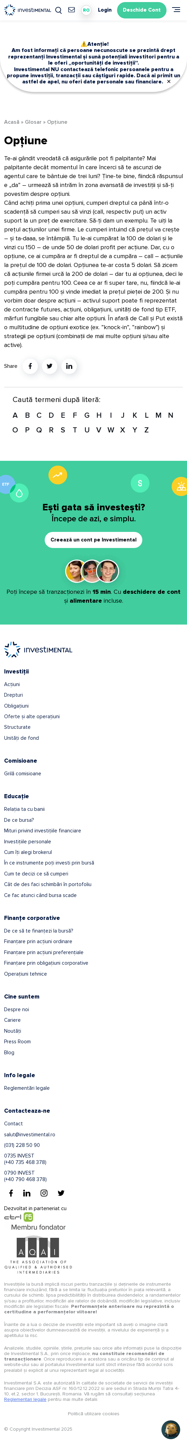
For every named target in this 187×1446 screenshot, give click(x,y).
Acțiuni (12, 684)
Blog (9, 1052)
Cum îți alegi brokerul (28, 852)
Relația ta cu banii (24, 809)
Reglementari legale (25, 1399)
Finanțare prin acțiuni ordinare (38, 941)
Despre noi (16, 1009)
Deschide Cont (142, 10)
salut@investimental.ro (29, 1135)
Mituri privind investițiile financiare (42, 831)
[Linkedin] (26, 1193)
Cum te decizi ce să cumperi (36, 874)
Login (105, 10)
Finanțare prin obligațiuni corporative (46, 963)
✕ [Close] (169, 82)
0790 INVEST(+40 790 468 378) (25, 1176)
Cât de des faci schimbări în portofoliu (47, 884)
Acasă (11, 122)
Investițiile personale (27, 842)
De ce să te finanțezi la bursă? (38, 931)
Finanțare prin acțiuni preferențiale (44, 952)
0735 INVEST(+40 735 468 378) (25, 1159)
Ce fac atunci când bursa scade (40, 895)
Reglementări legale (27, 1088)
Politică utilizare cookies (93, 1414)
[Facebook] (11, 1193)
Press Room (17, 1042)
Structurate (17, 727)
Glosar (33, 122)
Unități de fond (21, 738)
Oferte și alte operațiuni (32, 716)
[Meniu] (176, 9)
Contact (13, 1124)
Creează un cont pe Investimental (93, 540)
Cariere (12, 1020)
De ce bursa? (19, 820)
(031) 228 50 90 (22, 1145)
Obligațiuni (16, 706)
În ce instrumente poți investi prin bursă (49, 863)
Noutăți (12, 1031)
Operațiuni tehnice (25, 974)
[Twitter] (61, 1193)
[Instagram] (44, 1193)
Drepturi (13, 695)
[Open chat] (170, 1429)
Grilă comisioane (22, 774)
